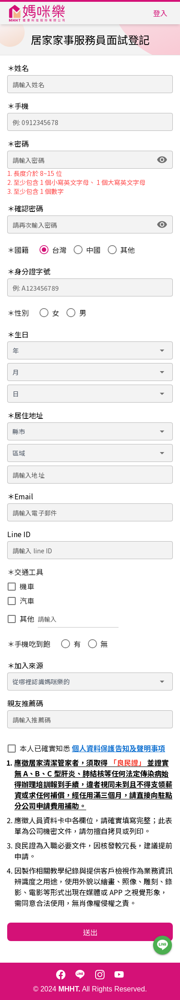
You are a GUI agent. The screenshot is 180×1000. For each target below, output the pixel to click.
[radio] (53, 249)
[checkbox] (20, 586)
